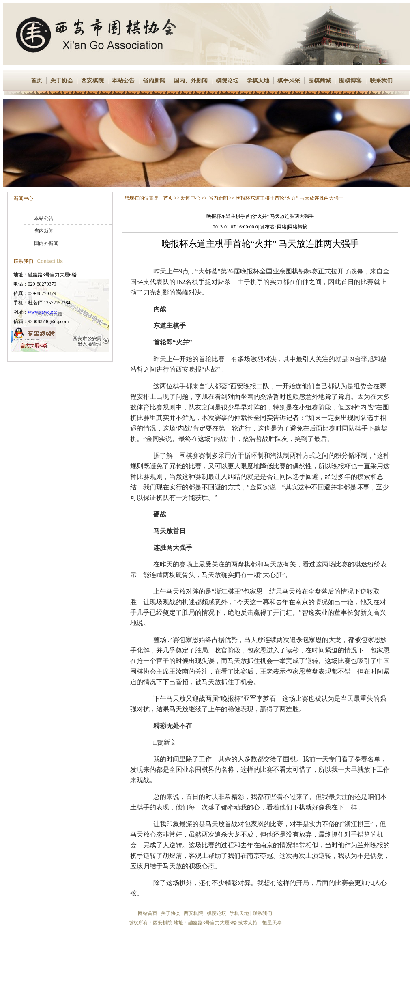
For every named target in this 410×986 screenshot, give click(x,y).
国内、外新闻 (191, 81)
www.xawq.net (42, 312)
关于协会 (61, 81)
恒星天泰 (272, 923)
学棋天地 (258, 81)
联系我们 (381, 81)
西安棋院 (92, 81)
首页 (36, 81)
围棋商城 (319, 81)
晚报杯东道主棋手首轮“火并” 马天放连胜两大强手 (289, 198)
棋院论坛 (227, 81)
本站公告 (123, 81)
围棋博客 (350, 81)
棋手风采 (288, 81)
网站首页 (147, 913)
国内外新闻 (46, 243)
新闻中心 (23, 198)
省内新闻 (154, 81)
